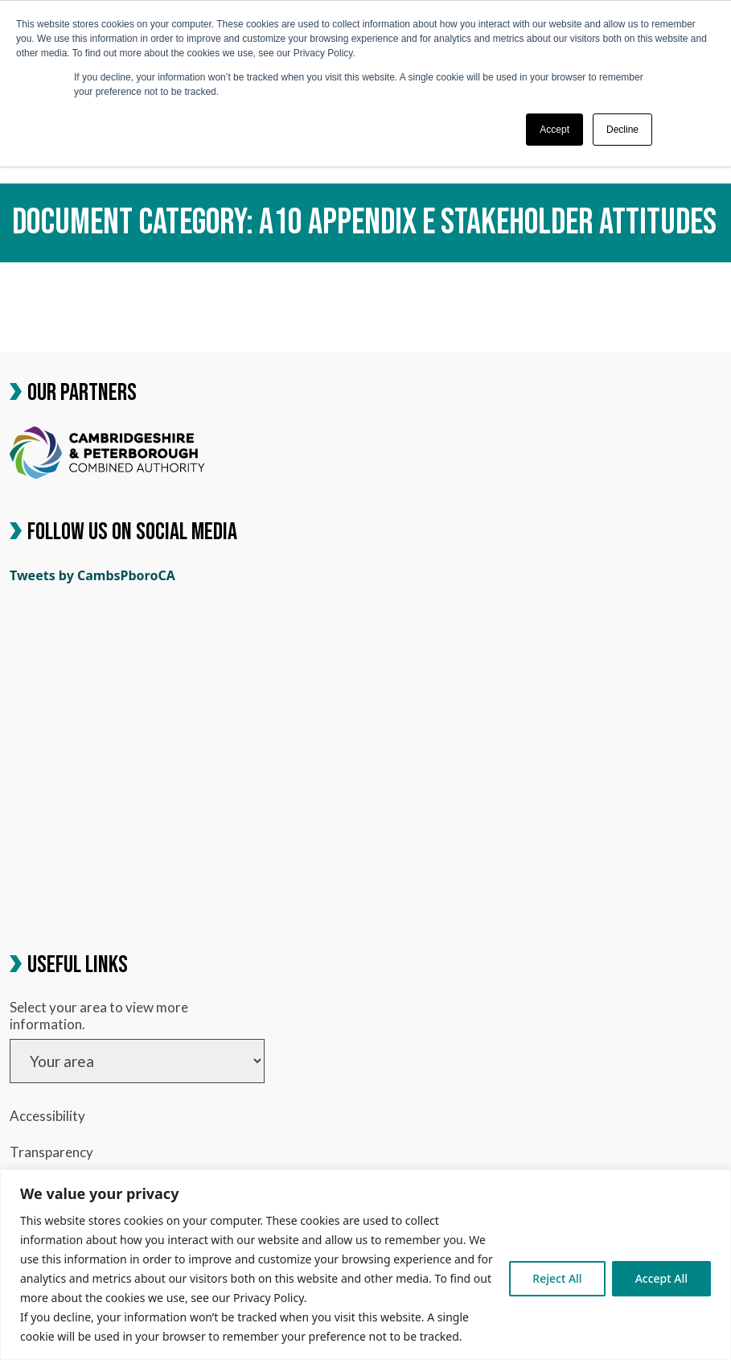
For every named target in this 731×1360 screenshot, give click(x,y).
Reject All (556, 1278)
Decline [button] (622, 129)
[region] (365, 1264)
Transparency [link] (51, 1152)
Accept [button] (554, 129)
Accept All (661, 1278)
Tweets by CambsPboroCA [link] (92, 575)
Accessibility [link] (47, 1115)
